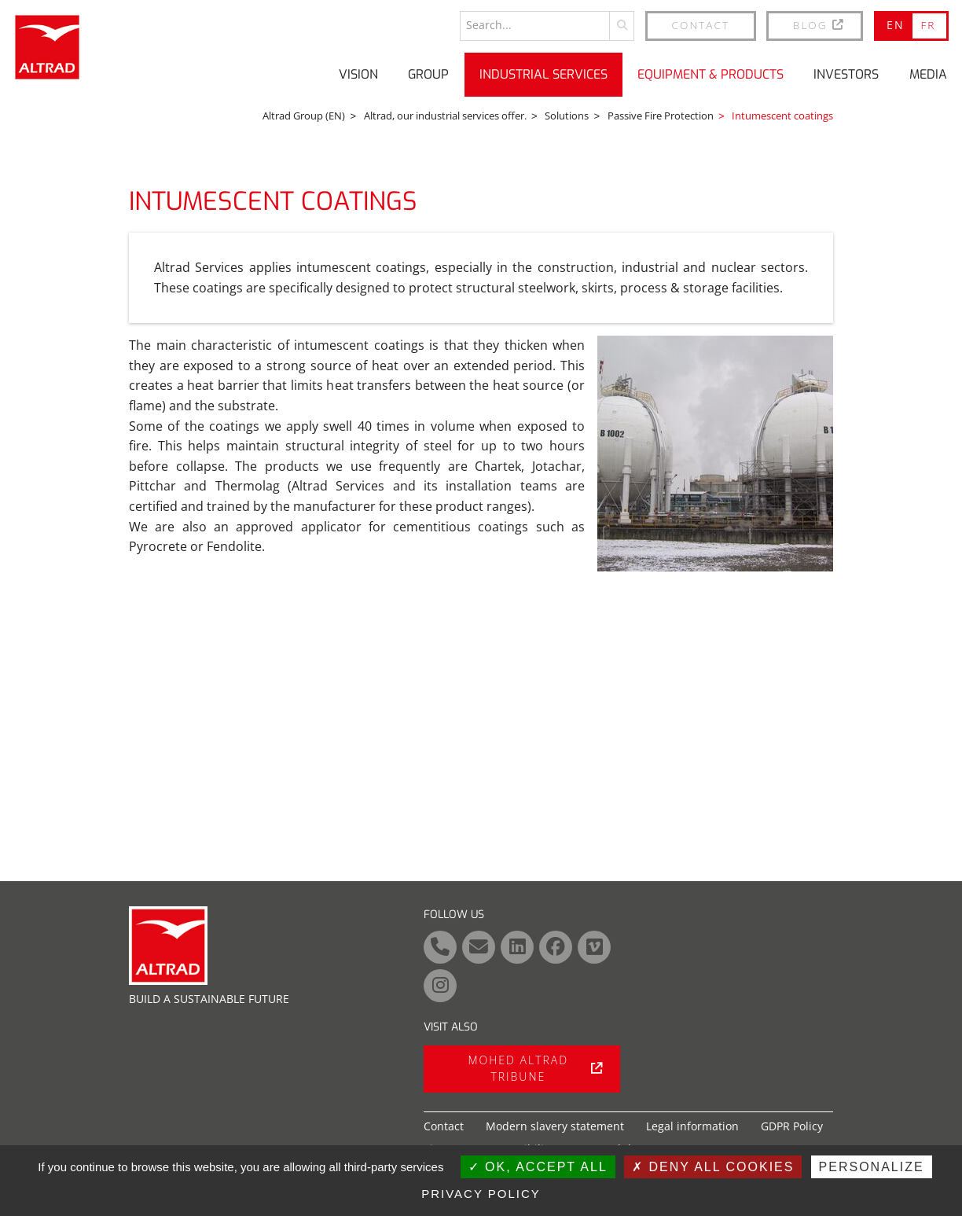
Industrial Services (543, 74)
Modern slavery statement (555, 1126)
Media (928, 74)
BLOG (819, 24)
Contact (701, 24)
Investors (846, 74)
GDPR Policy (792, 1126)
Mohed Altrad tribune (535, 1068)
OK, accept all (538, 1167)
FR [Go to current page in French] (927, 24)
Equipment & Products (710, 74)
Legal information (692, 1126)
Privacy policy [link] (481, 1193)
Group (428, 74)
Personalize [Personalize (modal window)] (871, 1167)
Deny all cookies (713, 1167)
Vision (358, 74)
